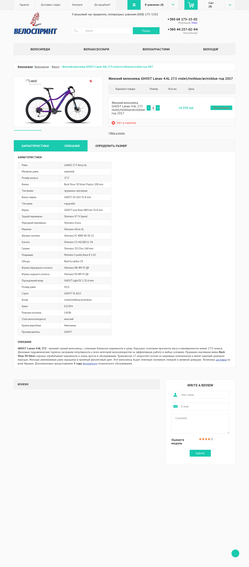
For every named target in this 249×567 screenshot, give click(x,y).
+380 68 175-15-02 (182, 19)
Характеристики (35, 146)
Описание (72, 146)
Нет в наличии (221, 107)
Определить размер (111, 146)
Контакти (77, 4)
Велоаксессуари (96, 49)
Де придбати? (102, 4)
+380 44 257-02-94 (182, 29)
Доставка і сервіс (50, 4)
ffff (235, 553)
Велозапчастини (156, 49)
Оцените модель (177, 441)
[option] (58, 102)
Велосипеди (40, 49)
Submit (200, 453)
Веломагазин (25, 66)
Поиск (146, 31)
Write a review (117, 133)
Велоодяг (210, 49)
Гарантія (24, 4)
